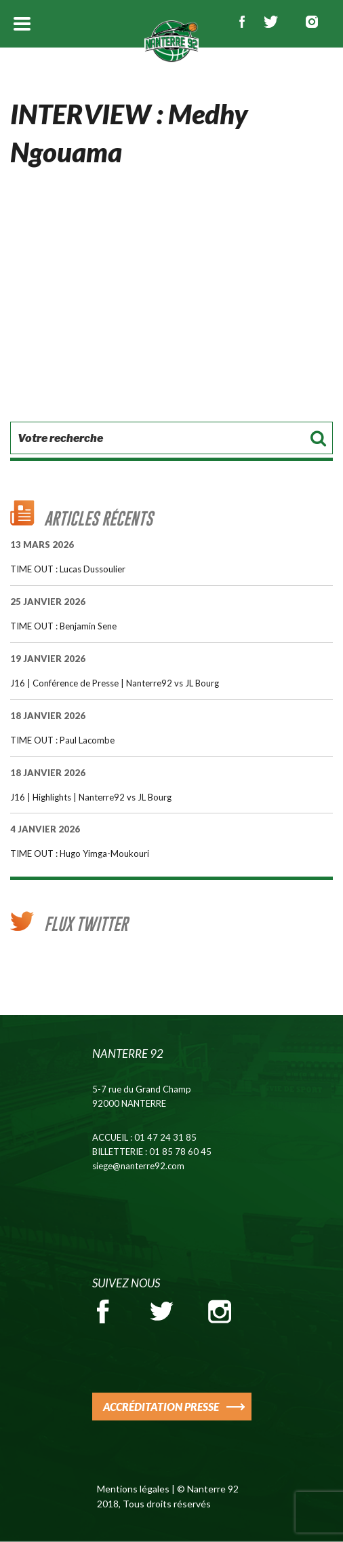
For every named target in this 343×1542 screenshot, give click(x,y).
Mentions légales (133, 1488)
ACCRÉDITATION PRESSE (161, 1406)
